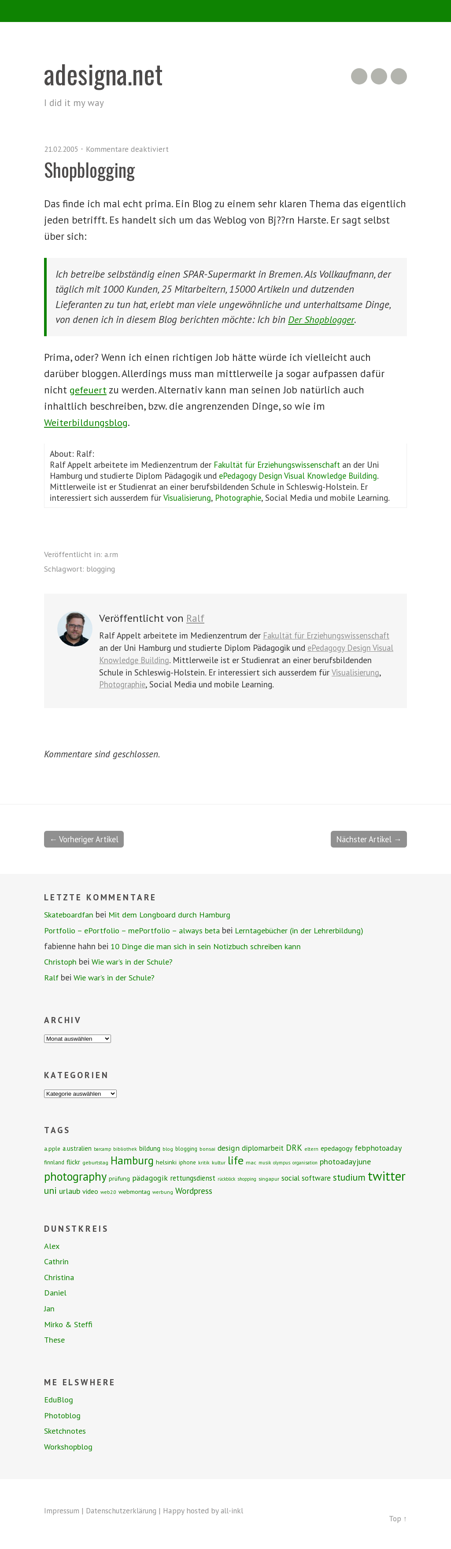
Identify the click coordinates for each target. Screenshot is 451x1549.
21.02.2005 (63, 149)
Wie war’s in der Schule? (135, 962)
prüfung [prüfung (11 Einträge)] (119, 1178)
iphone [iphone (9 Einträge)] (187, 1162)
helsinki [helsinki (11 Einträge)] (166, 1162)
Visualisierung (188, 497)
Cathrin (57, 1261)
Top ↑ (397, 1519)
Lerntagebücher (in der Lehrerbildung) (310, 930)
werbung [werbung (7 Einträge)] (162, 1192)
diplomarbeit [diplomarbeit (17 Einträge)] (263, 1148)
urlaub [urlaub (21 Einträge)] (69, 1191)
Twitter (399, 76)
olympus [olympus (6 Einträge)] (281, 1163)
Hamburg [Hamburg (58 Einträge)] (132, 1160)
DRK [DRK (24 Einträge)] (294, 1147)
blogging (101, 569)
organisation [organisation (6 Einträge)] (305, 1163)
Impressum (62, 1511)
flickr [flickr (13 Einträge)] (73, 1161)
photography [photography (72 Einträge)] (75, 1176)
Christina (59, 1277)
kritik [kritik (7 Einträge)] (204, 1162)
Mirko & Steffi (70, 1324)
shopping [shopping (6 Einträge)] (246, 1179)
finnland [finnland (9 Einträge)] (54, 1162)
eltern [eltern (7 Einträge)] (311, 1148)
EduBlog (59, 1400)
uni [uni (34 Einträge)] (50, 1190)
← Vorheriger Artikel (86, 839)
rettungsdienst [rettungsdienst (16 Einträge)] (192, 1178)
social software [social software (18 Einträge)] (306, 1178)
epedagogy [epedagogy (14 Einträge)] (336, 1148)
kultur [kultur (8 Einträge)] (219, 1162)
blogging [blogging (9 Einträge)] (186, 1149)
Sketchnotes (66, 1431)
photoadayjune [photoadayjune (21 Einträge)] (345, 1161)
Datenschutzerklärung (124, 1511)
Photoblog (63, 1415)
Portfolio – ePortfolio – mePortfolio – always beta (136, 930)
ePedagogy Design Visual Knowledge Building (301, 475)
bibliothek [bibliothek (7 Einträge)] (125, 1148)
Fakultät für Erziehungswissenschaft (280, 464)
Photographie (241, 497)
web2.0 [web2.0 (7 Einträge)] (108, 1192)
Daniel (55, 1293)
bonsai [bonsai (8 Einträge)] (207, 1148)
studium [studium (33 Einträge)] (349, 1177)
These (55, 1340)
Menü (225, 11)
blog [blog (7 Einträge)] (168, 1148)
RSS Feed (359, 76)
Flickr (379, 76)
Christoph (61, 962)
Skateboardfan (71, 915)
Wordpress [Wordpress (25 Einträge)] (193, 1190)
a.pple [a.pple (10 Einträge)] (52, 1149)
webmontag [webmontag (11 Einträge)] (134, 1192)
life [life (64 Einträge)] (236, 1160)
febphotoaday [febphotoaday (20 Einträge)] (378, 1148)
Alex (52, 1246)
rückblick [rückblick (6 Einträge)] (226, 1179)
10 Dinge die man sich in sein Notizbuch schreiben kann (209, 946)
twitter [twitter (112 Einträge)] (387, 1175)
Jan (49, 1308)
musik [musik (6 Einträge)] (265, 1163)
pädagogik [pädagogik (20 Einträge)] (150, 1178)
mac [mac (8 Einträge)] (251, 1162)
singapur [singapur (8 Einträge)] (269, 1178)
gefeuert (89, 389)
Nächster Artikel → (367, 839)
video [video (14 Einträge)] (90, 1191)
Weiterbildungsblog (88, 421)
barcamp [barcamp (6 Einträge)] (102, 1149)
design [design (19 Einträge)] (229, 1148)
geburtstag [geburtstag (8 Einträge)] (95, 1162)
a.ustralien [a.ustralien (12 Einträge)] (77, 1148)
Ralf (195, 618)
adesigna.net (105, 73)
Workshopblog (70, 1447)
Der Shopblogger (322, 319)
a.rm (111, 554)
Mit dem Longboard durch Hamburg (176, 915)
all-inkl (238, 1511)
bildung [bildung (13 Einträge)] (149, 1148)
